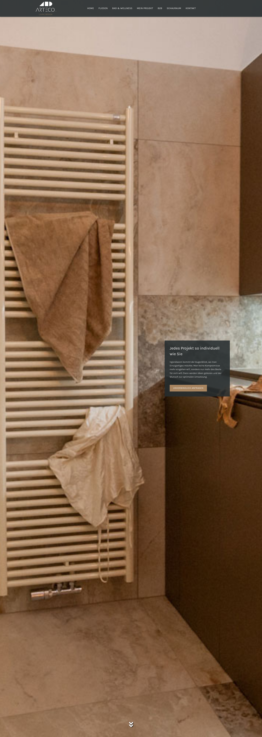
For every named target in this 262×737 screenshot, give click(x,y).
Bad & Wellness (122, 8)
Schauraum (174, 8)
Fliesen (103, 8)
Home (90, 8)
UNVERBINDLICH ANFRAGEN (211, 388)
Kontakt (191, 8)
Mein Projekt (145, 8)
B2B (160, 8)
